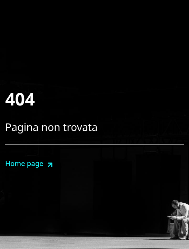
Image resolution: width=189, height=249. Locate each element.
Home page (24, 163)
